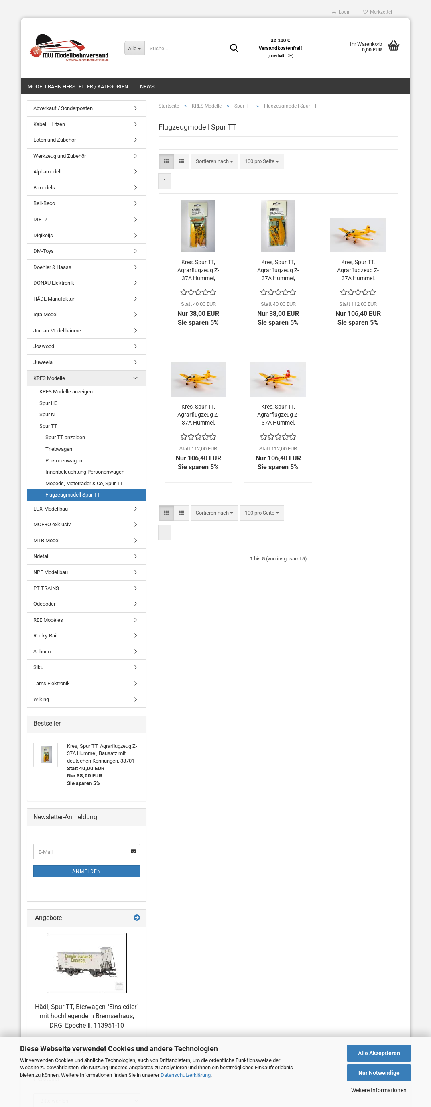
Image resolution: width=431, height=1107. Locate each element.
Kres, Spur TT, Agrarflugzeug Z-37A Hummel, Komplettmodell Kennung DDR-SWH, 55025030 (198, 415)
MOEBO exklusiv (52, 524)
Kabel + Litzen (49, 124)
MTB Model (46, 540)
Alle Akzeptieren (379, 1053)
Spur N (47, 414)
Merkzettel (377, 12)
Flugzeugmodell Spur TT (72, 495)
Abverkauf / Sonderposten (63, 108)
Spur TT (48, 426)
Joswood (43, 346)
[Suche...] (134, 48)
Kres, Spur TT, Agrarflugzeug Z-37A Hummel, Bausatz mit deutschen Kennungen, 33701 (198, 270)
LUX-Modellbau (50, 509)
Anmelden (86, 871)
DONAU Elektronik (53, 283)
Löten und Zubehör (54, 140)
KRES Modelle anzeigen (66, 392)
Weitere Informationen (379, 1090)
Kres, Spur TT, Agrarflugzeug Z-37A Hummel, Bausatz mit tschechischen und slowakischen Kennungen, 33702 (278, 270)
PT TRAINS (46, 588)
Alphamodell (47, 172)
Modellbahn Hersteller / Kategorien (78, 86)
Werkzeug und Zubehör (59, 156)
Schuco (42, 652)
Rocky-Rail (45, 636)
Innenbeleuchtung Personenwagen (84, 472)
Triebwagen (58, 449)
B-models (44, 188)
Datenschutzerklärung (186, 1075)
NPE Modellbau (50, 572)
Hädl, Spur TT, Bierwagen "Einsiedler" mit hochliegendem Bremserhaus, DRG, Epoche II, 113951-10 (86, 1016)
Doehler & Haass (52, 267)
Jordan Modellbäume (57, 331)
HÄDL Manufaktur (53, 299)
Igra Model (45, 314)
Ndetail (41, 556)
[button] (166, 161)
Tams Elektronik (51, 683)
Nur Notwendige (379, 1073)
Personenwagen (63, 461)
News (147, 86)
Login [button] (341, 12)
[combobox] (214, 161)
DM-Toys (43, 251)
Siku (38, 667)
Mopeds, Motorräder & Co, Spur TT (84, 483)
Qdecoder (44, 604)
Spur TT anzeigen (65, 437)
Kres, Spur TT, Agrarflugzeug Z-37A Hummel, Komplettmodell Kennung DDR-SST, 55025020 (358, 270)
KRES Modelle (49, 378)
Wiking (41, 699)
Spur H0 (48, 403)
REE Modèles (48, 620)
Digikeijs (43, 235)
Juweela (43, 362)
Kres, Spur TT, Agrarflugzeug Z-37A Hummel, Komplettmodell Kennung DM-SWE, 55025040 (278, 415)
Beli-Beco (44, 203)
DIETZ (40, 219)
